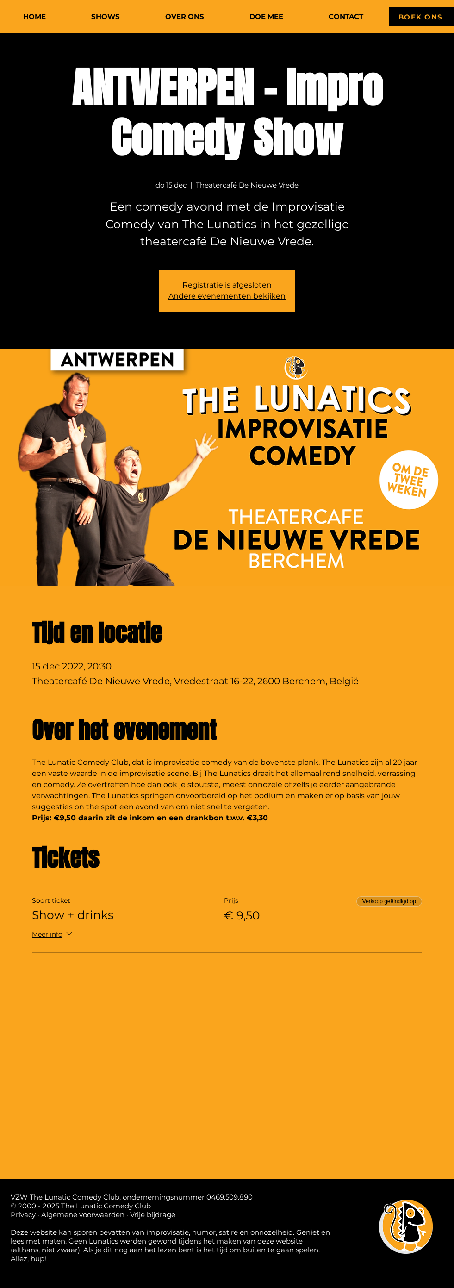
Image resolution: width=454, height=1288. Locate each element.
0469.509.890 (229, 1197)
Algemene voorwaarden (82, 1214)
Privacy (24, 1214)
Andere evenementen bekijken (227, 296)
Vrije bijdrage (152, 1214)
